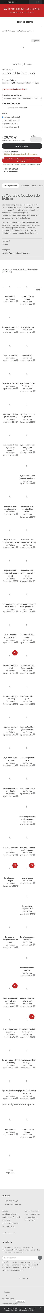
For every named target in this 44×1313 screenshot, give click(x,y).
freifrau (12, 31)
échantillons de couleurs (17, 108)
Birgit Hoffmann (16, 83)
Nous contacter (31, 1217)
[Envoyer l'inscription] (40, 1258)
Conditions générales (10, 1214)
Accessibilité (30, 1220)
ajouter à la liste (11, 151)
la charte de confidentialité (12, 1265)
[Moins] (32, 139)
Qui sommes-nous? (32, 1211)
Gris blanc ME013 (9, 124)
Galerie (35, 41)
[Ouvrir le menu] (5, 22)
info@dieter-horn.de (11, 1205)
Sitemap (5, 1211)
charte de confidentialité (25, 1310)
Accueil (4, 31)
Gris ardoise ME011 (10, 127)
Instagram (22, 1278)
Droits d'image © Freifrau (22, 64)
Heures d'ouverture (32, 1214)
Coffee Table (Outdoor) (25, 31)
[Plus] (39, 139)
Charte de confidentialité (11, 1217)
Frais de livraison (8, 1226)
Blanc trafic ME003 (10, 120)
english (5, 1295)
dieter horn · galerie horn (25, 22)
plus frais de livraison (19, 140)
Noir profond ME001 (11, 117)
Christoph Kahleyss (31, 83)
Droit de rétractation (10, 1223)
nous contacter (11, 172)
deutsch (6, 1292)
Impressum (6, 1220)
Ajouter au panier (22, 146)
